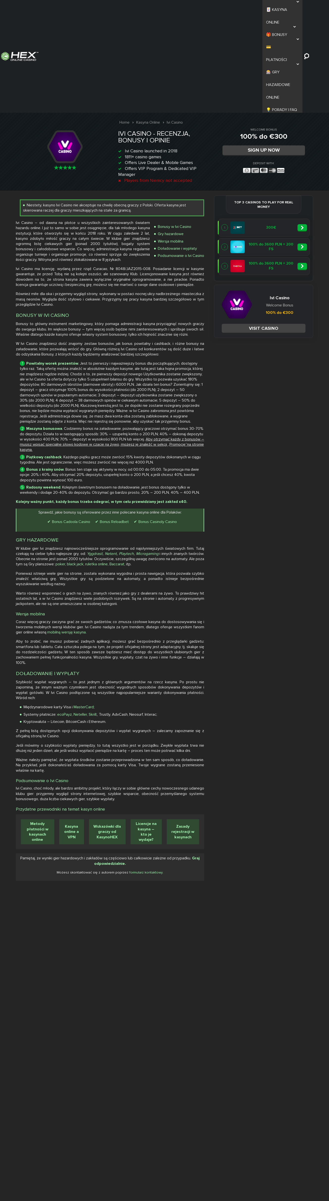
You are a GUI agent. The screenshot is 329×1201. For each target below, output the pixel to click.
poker (257, 736)
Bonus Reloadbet (291, 668)
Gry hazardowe (280, 135)
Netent (220, 721)
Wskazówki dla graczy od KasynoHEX (290, 1129)
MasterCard (282, 957)
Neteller (278, 964)
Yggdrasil (304, 715)
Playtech (235, 721)
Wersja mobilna (279, 142)
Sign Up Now (268, 46)
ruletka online (300, 736)
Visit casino (110, 218)
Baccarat (221, 742)
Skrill (291, 964)
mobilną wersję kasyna (257, 848)
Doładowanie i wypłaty (286, 150)
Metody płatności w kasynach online (232, 1129)
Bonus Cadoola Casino (249, 668)
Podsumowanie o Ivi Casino (290, 157)
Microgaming (256, 721)
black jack (275, 736)
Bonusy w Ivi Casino (283, 128)
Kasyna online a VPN (260, 1129)
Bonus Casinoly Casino (268, 676)
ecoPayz (262, 964)
